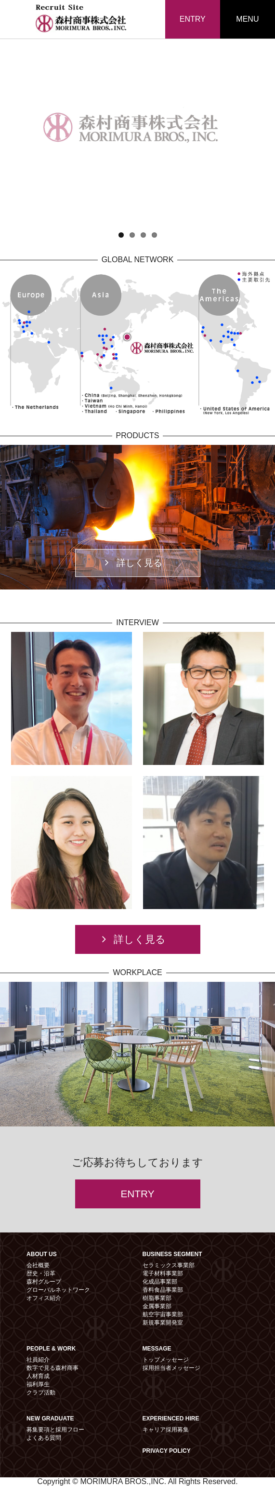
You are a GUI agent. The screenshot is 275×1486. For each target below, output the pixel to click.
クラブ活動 (40, 1392)
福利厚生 (38, 1384)
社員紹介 (38, 1359)
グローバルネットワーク (58, 1289)
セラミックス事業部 (169, 1265)
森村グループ (43, 1281)
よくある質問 (43, 1437)
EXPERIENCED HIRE (171, 1418)
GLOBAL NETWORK (138, 259)
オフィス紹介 (43, 1298)
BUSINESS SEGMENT (172, 1254)
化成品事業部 (160, 1281)
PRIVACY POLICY (167, 1450)
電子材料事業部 (163, 1273)
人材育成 (38, 1376)
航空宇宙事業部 (163, 1314)
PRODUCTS (137, 435)
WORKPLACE (137, 972)
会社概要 (38, 1265)
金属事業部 (157, 1306)
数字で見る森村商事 (52, 1368)
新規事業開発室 (163, 1322)
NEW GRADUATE (50, 1418)
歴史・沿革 (40, 1273)
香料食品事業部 (163, 1289)
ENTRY (193, 19)
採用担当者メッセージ (171, 1368)
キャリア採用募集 (166, 1429)
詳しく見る (133, 562)
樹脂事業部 (157, 1298)
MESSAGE (157, 1348)
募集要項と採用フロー (55, 1429)
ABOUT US (41, 1254)
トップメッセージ (166, 1359)
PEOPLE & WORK (51, 1348)
